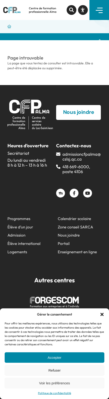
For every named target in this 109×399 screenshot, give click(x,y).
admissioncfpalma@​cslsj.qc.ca (81, 157)
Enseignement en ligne (77, 251)
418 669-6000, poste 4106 (76, 169)
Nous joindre (69, 235)
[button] (102, 314)
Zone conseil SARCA (75, 226)
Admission (16, 235)
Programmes (18, 218)
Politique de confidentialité (54, 393)
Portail (64, 243)
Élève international (24, 243)
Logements (17, 251)
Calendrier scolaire (74, 218)
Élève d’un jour (20, 226)
